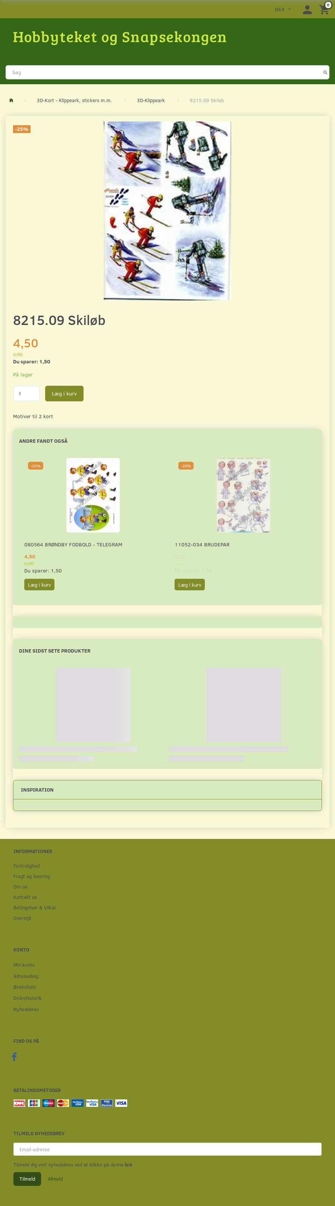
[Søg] (325, 72)
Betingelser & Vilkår (34, 907)
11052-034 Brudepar (202, 544)
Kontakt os (25, 897)
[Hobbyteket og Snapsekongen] (120, 36)
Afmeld (55, 1178)
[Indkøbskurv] (325, 9)
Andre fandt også (43, 440)
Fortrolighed (26, 865)
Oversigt (22, 918)
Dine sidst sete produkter (55, 650)
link (127, 1164)
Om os (20, 886)
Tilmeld (27, 1178)
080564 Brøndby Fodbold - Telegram (73, 544)
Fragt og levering (31, 876)
